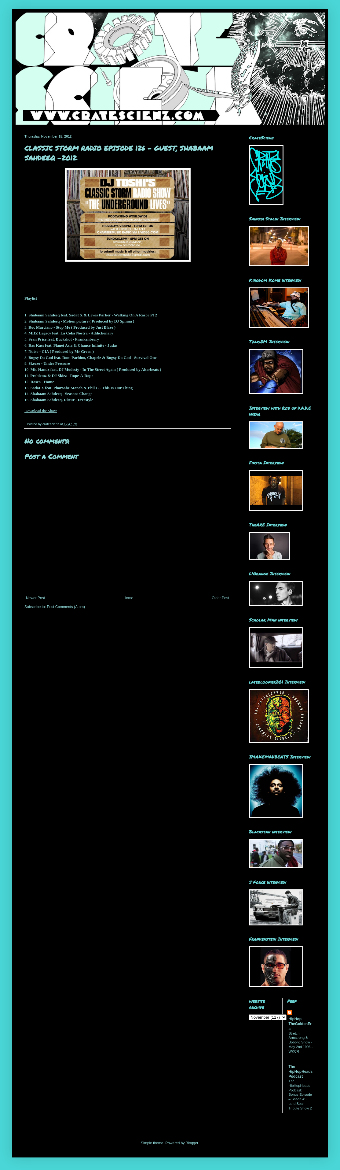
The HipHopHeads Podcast (301, 1072)
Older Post (220, 598)
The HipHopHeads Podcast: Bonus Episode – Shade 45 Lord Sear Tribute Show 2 (300, 1094)
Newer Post (35, 598)
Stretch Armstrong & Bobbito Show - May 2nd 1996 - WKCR (301, 1042)
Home (128, 598)
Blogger (192, 1143)
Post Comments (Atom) (66, 607)
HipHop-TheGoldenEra (300, 1024)
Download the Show (40, 410)
